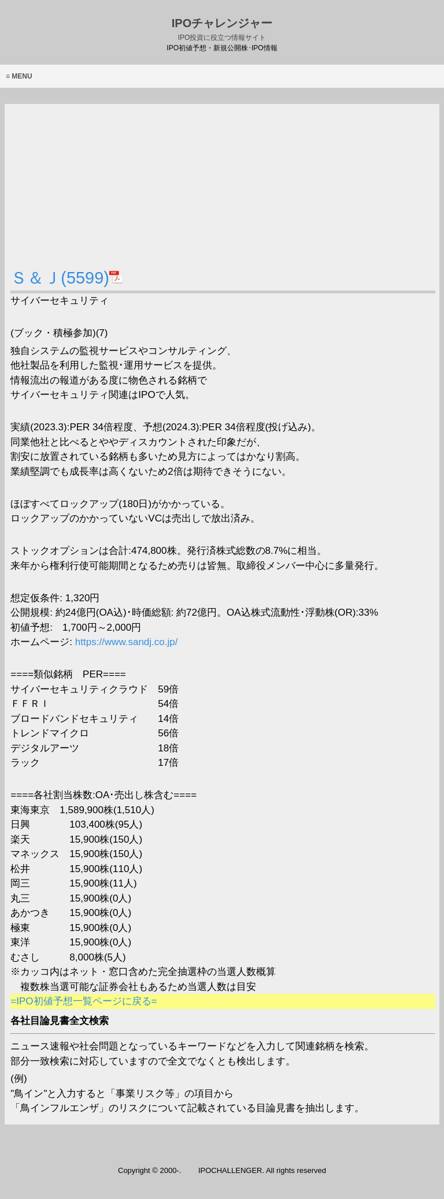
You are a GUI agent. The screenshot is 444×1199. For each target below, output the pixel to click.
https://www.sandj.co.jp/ (124, 641)
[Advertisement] (222, 185)
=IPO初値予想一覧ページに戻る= (83, 1001)
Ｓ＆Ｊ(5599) (66, 278)
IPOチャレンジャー (222, 29)
